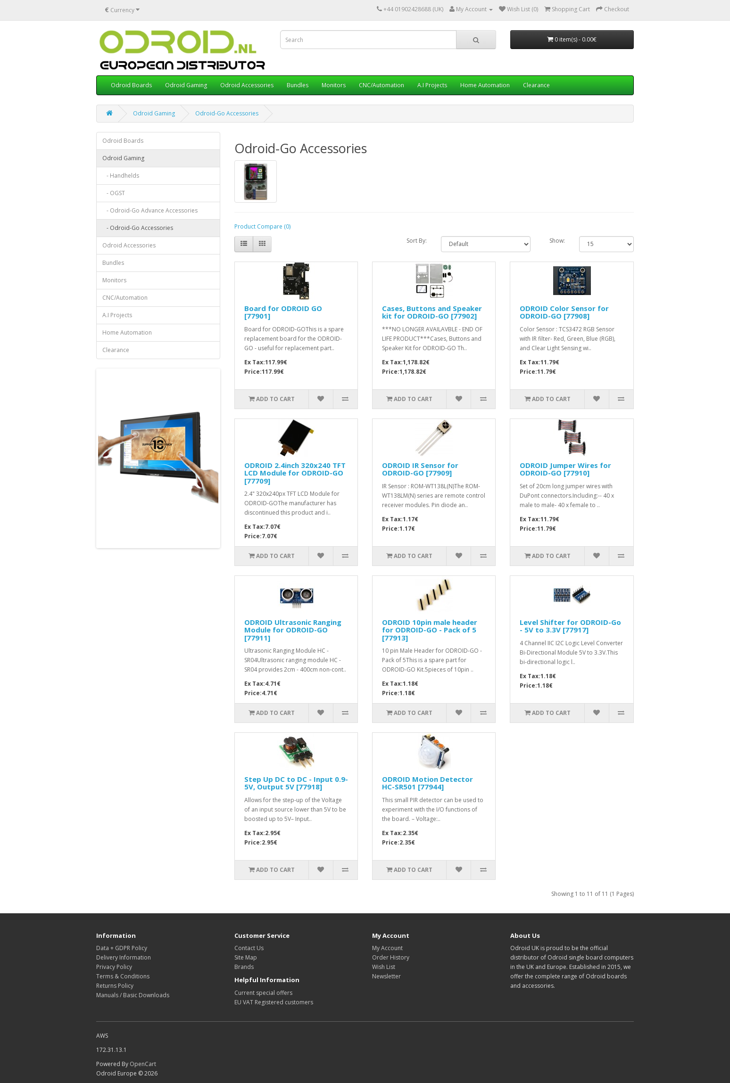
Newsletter (386, 976)
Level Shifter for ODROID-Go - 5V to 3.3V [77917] (570, 626)
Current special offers (263, 993)
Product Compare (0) (262, 226)
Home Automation (485, 85)
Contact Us (249, 948)
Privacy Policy (114, 967)
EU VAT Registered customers (273, 1002)
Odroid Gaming (186, 85)
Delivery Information (123, 957)
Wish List (383, 967)
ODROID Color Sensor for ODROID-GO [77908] (564, 312)
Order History (390, 957)
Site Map (245, 957)
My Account (387, 948)
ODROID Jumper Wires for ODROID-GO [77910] (565, 469)
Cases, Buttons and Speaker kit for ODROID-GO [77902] (432, 312)
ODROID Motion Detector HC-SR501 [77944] (427, 783)
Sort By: (416, 241)
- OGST (113, 193)
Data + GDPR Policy (121, 948)
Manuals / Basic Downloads (132, 995)
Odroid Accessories (247, 85)
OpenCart (143, 1064)
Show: (557, 241)
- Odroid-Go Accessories (137, 228)
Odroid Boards (131, 85)
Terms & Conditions (122, 976)
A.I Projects (432, 85)
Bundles (297, 85)
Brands (244, 967)
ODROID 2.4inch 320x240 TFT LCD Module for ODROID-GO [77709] (295, 472)
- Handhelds (120, 176)
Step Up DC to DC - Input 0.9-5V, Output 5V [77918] (296, 783)
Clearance (536, 85)
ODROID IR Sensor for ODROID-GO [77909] (420, 469)
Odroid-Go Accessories (226, 113)
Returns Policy (114, 986)
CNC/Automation (381, 85)
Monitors (334, 85)
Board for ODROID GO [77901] (283, 312)
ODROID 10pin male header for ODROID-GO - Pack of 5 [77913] (429, 629)
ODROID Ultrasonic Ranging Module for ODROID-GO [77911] (292, 629)
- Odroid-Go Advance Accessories (150, 210)
